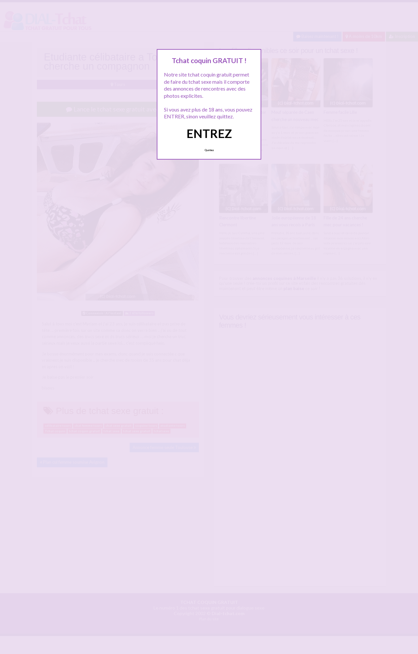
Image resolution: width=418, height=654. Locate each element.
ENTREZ (209, 133)
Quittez (209, 150)
